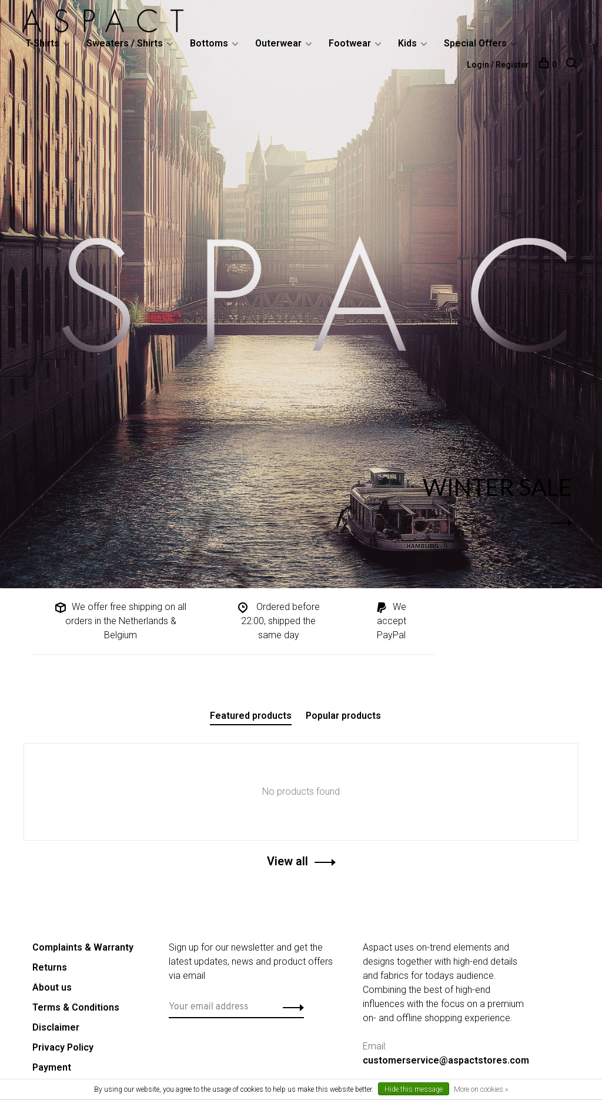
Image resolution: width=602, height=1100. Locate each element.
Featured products (251, 715)
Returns (49, 967)
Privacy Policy (62, 1047)
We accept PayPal (390, 621)
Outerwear (279, 43)
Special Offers (476, 43)
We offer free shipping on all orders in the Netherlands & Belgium (120, 621)
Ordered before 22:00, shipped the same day (278, 621)
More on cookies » (481, 1089)
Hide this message (413, 1089)
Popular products (343, 715)
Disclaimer (55, 1027)
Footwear (351, 43)
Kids (408, 43)
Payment (51, 1067)
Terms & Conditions (75, 1007)
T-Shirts (43, 43)
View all (287, 861)
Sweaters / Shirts (126, 43)
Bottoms (210, 43)
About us (52, 987)
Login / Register (497, 64)
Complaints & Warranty (82, 947)
